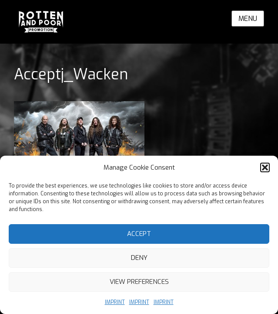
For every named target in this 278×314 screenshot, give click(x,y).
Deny (139, 257)
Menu (247, 18)
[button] (265, 167)
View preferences (139, 281)
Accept (139, 233)
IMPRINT (115, 302)
